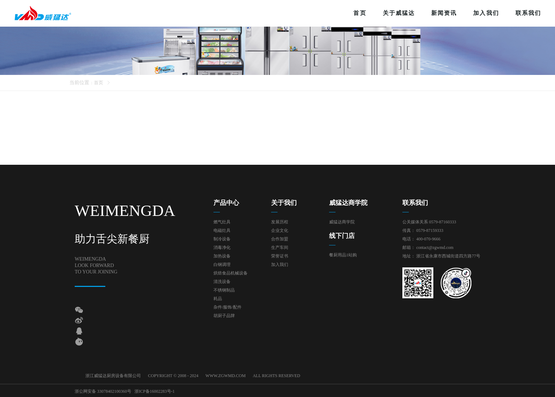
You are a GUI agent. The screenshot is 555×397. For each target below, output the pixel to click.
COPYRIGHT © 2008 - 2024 (173, 375)
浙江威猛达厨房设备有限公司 (113, 375)
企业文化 (279, 230)
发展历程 (279, 221)
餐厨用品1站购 (343, 254)
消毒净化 (222, 247)
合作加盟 (279, 238)
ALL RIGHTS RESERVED (276, 375)
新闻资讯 (444, 13)
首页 (359, 13)
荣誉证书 (279, 256)
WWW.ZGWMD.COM (226, 375)
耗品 (217, 298)
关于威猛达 (399, 13)
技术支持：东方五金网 (459, 390)
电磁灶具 (222, 230)
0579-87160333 (442, 221)
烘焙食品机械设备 (230, 273)
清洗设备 (222, 281)
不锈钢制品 (224, 290)
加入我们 (486, 13)
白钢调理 (222, 264)
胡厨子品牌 (224, 315)
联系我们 (528, 13)
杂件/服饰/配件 (227, 307)
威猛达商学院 (342, 221)
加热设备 (222, 256)
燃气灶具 (222, 221)
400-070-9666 (428, 238)
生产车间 (279, 247)
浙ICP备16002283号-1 (154, 390)
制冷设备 (222, 238)
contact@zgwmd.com (435, 247)
